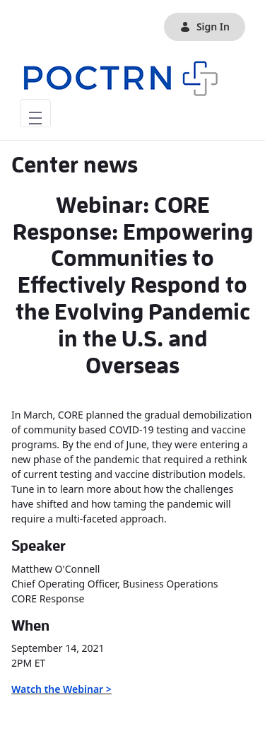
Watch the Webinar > (61, 689)
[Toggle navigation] (35, 113)
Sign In (204, 26)
